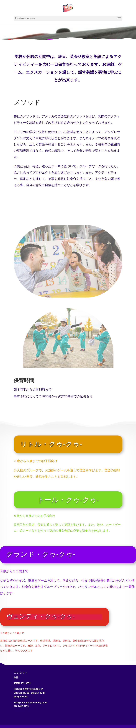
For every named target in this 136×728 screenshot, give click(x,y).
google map (20, 696)
